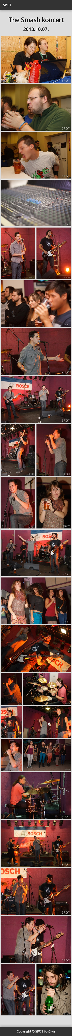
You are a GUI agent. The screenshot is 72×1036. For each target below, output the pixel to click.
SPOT (7, 5)
